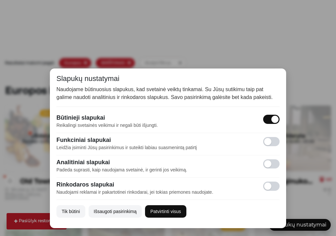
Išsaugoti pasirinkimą (115, 211)
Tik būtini (71, 211)
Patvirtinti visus (165, 211)
